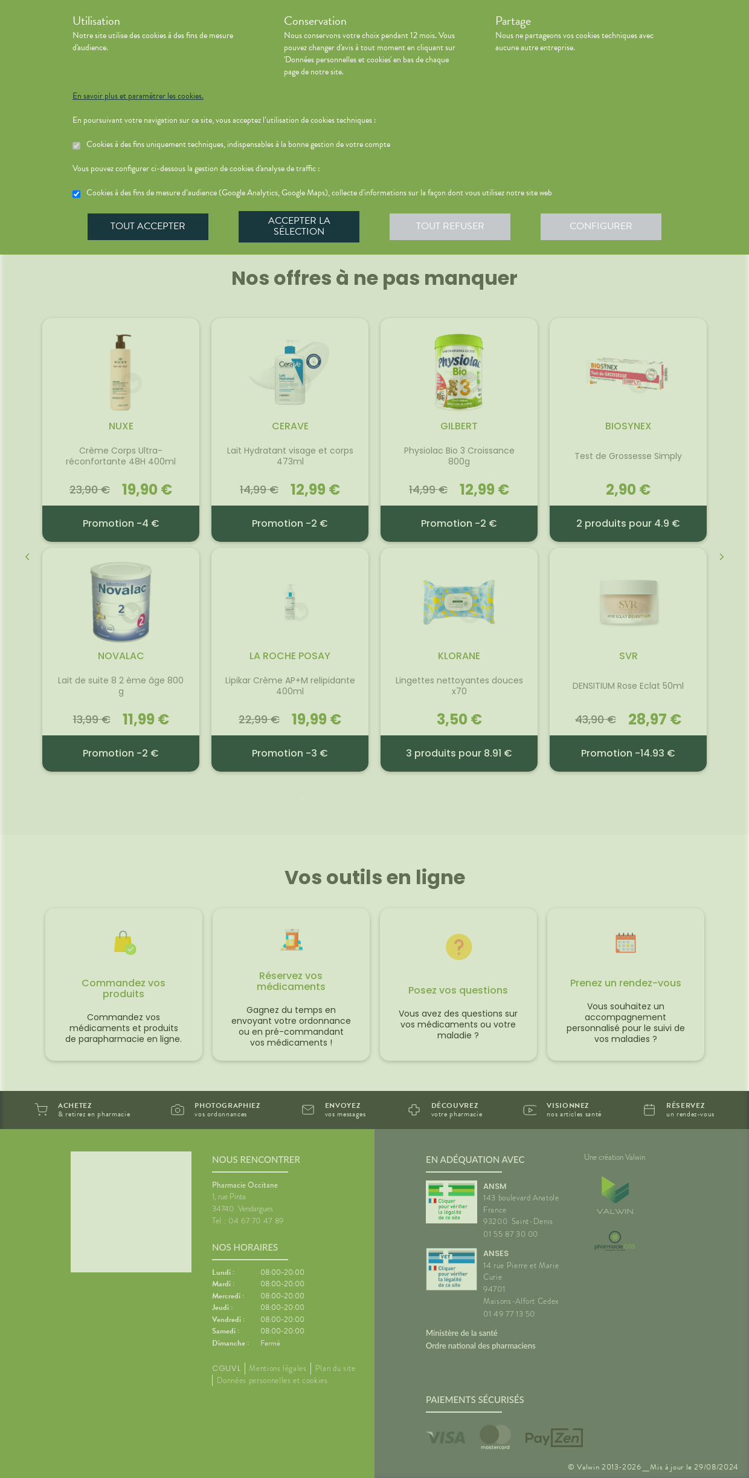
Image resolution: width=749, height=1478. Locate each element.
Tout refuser (450, 226)
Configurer (601, 226)
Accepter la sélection (299, 226)
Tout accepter (148, 226)
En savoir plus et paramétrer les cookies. (138, 96)
